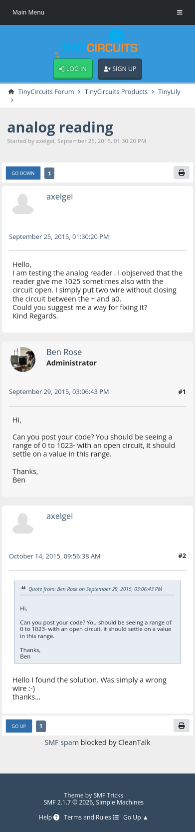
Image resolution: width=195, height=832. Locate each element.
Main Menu (28, 12)
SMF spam (61, 742)
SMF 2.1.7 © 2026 (68, 802)
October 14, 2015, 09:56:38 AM (55, 556)
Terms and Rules (91, 818)
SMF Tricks (108, 795)
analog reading (60, 126)
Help (49, 818)
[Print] (182, 172)
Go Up (18, 726)
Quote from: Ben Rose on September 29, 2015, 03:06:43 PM (95, 588)
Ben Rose (64, 352)
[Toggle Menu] (180, 12)
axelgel (59, 196)
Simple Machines (120, 802)
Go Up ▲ (136, 818)
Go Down (22, 173)
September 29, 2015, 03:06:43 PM (59, 391)
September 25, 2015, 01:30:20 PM (59, 236)
